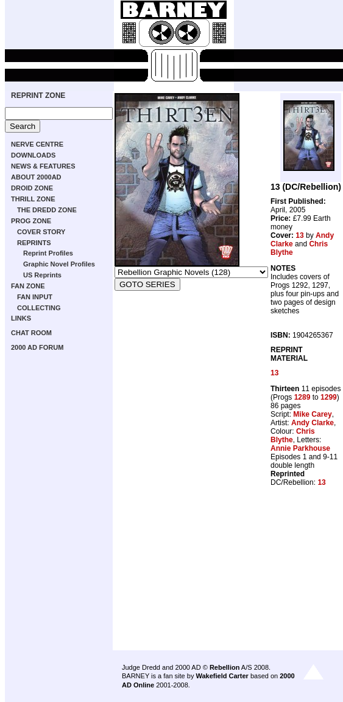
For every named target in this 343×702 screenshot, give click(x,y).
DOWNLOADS (33, 155)
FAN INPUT (34, 297)
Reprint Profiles (48, 253)
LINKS (21, 318)
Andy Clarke (312, 423)
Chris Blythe (293, 435)
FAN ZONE (28, 286)
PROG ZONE (31, 220)
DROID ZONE (32, 188)
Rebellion (225, 667)
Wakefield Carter (222, 675)
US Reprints (42, 275)
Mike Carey (312, 414)
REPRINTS (34, 242)
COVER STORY (41, 231)
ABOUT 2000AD (36, 177)
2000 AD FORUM (37, 347)
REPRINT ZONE (38, 95)
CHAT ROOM (31, 332)
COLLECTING (39, 307)
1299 (328, 397)
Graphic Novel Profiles (59, 264)
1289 (302, 397)
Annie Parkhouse (300, 448)
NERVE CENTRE (37, 144)
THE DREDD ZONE (47, 210)
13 (299, 235)
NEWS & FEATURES (43, 166)
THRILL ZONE (33, 199)
